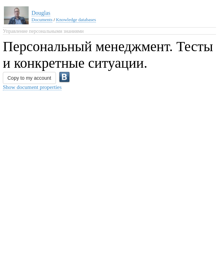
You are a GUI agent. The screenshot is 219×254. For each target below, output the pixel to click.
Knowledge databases (76, 19)
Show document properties (32, 87)
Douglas (40, 13)
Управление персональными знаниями (43, 31)
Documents (41, 19)
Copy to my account (29, 78)
